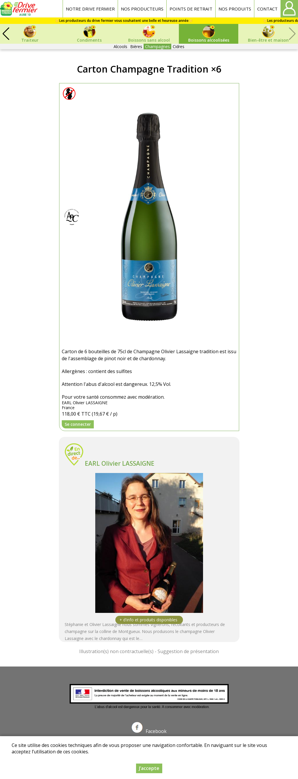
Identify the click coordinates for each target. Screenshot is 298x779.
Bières (136, 46)
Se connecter (78, 424)
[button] (6, 34)
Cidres (178, 46)
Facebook (149, 731)
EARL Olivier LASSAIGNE (119, 463)
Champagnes (157, 46)
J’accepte (149, 768)
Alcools (120, 46)
